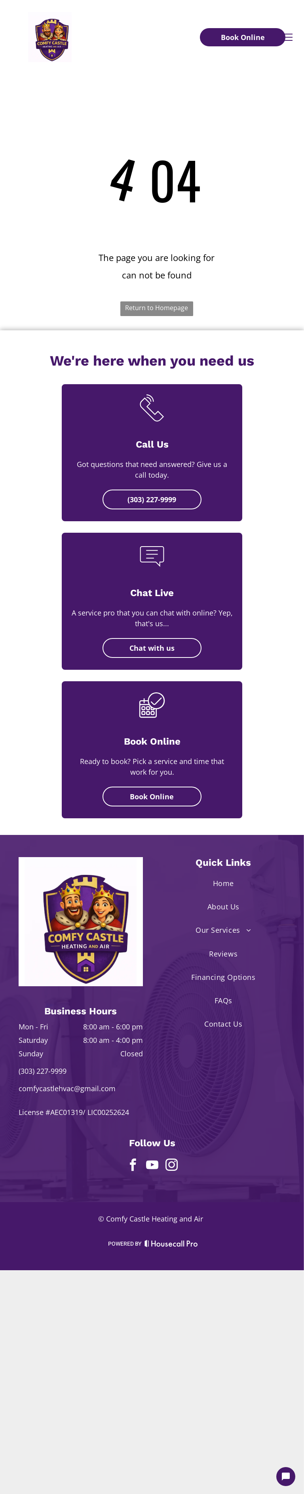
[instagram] (171, 1166)
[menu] (286, 37)
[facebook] (132, 1166)
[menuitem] (223, 883)
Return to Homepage (156, 307)
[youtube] (152, 1166)
